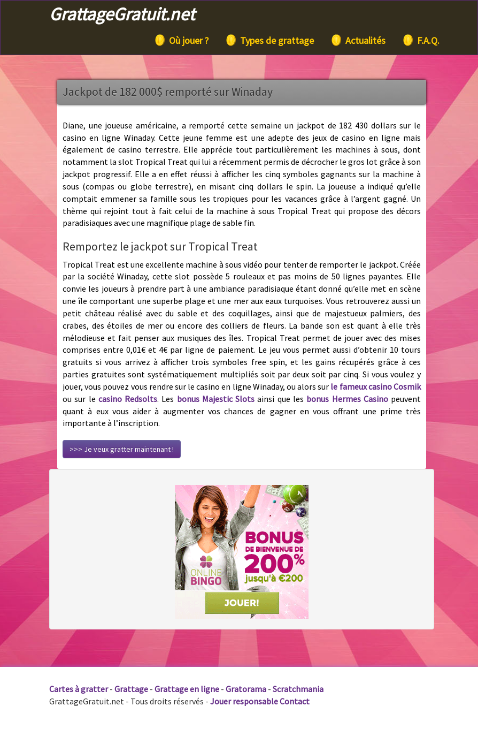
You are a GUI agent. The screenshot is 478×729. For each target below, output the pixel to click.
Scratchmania (298, 689)
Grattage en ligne (187, 689)
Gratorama (246, 689)
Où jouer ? (181, 40)
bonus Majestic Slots (216, 398)
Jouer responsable (244, 701)
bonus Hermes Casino (347, 398)
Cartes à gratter (78, 689)
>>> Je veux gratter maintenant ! (122, 449)
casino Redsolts (127, 398)
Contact (295, 701)
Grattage (131, 689)
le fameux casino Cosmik (375, 386)
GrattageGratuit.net (122, 14)
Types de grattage (269, 40)
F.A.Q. (421, 40)
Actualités (358, 40)
